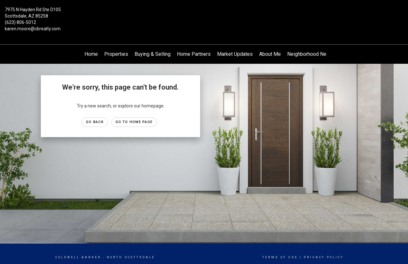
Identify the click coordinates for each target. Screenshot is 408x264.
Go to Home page (134, 122)
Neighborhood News (310, 54)
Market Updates (235, 54)
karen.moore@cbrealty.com (33, 28)
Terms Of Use (280, 257)
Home (91, 54)
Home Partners (194, 54)
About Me (270, 54)
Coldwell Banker (78, 257)
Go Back (95, 122)
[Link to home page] (204, 14)
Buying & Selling (153, 54)
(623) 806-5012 (20, 22)
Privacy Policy (324, 257)
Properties (116, 54)
